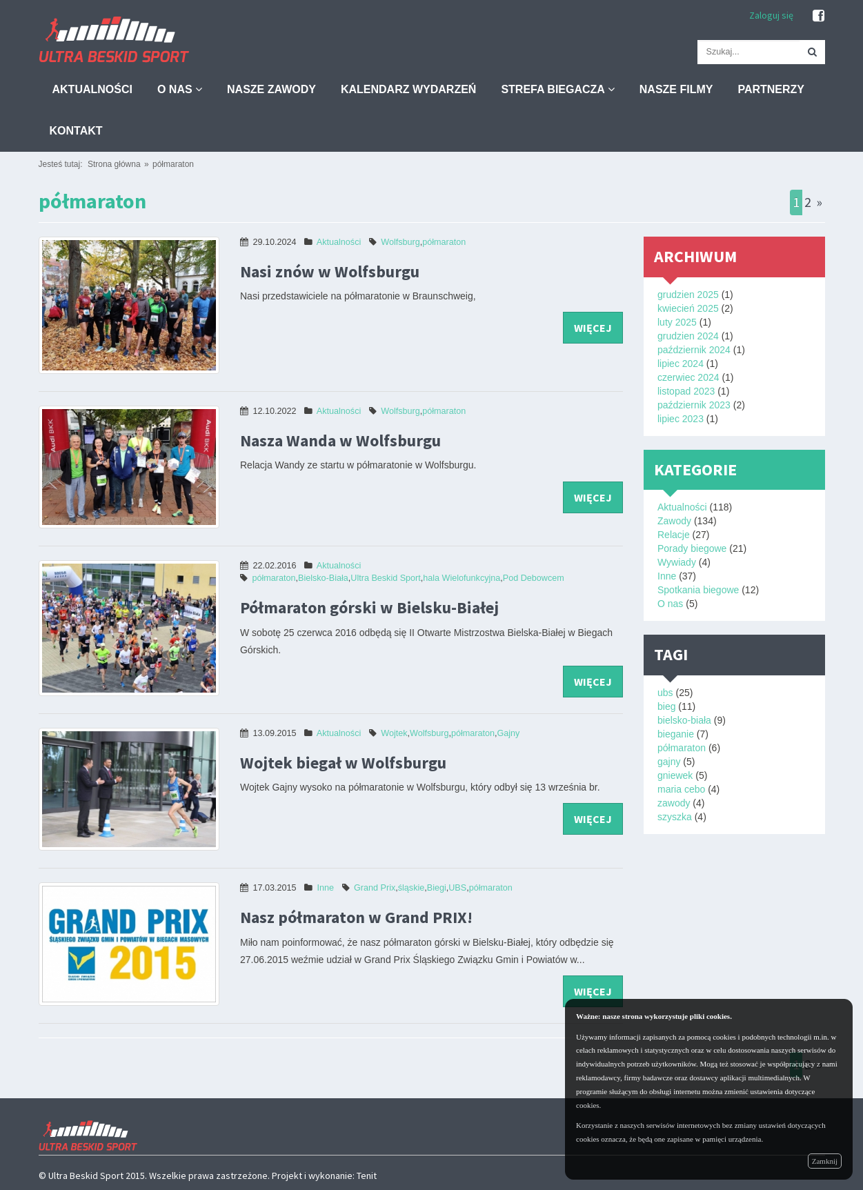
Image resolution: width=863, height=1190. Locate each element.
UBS (457, 888)
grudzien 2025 (688, 294)
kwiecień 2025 (688, 308)
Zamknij (824, 1161)
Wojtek (394, 733)
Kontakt (76, 131)
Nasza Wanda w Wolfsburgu (340, 440)
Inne (326, 888)
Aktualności (92, 89)
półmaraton (173, 164)
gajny (668, 761)
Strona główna (114, 164)
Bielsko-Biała (323, 578)
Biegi (436, 888)
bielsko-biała (684, 720)
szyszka (674, 816)
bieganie (675, 734)
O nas (179, 89)
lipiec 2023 (680, 418)
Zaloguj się (771, 15)
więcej (593, 328)
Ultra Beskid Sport (385, 578)
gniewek (675, 775)
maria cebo (681, 789)
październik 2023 (694, 404)
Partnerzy (770, 89)
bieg (666, 706)
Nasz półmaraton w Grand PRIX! (356, 917)
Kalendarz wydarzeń (408, 89)
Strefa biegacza (557, 89)
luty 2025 (677, 322)
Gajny (508, 733)
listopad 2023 (686, 391)
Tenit (367, 1175)
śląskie (411, 888)
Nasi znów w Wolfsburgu (329, 271)
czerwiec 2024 (688, 377)
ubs (665, 692)
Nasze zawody (271, 89)
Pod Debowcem (533, 578)
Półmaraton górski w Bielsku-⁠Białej (369, 607)
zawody (673, 803)
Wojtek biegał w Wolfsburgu (343, 762)
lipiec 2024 (680, 363)
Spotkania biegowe (698, 589)
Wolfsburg (400, 242)
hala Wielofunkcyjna (461, 578)
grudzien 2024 (688, 335)
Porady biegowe (691, 548)
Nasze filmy (676, 89)
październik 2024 (694, 349)
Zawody (674, 520)
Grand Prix (374, 888)
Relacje (673, 534)
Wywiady (676, 562)
